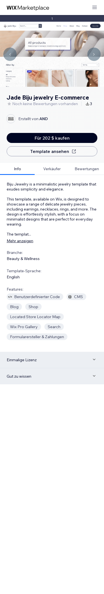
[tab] (17, 169)
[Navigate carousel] (10, 54)
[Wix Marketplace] (28, 7)
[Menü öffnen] (94, 7)
